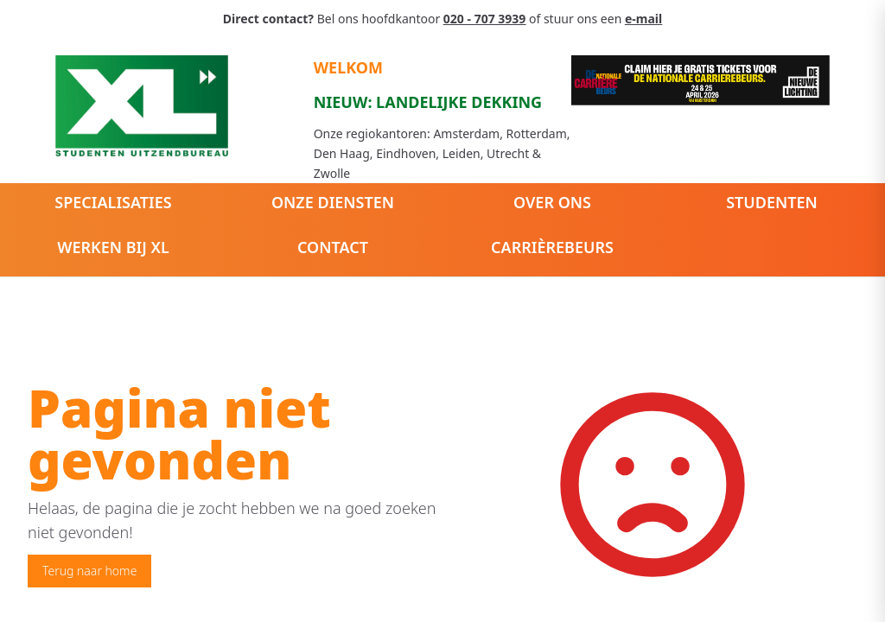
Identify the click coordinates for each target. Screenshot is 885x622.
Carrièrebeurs (552, 247)
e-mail (643, 18)
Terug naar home (89, 570)
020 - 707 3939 (484, 18)
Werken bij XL (113, 247)
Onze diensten (332, 202)
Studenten (772, 202)
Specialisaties (112, 202)
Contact (332, 247)
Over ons (552, 202)
